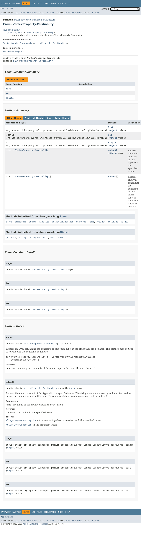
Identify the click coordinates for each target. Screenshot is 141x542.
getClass (11, 237)
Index (60, 3)
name (91, 222)
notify (22, 237)
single (10, 98)
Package (16, 3)
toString (113, 222)
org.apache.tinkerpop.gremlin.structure (34, 20)
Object (113, 130)
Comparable (26, 43)
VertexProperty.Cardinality (39, 32)
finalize (44, 222)
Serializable (10, 43)
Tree (39, 3)
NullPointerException (18, 425)
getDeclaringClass (62, 222)
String (113, 153)
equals (33, 222)
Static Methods (34, 118)
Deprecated (50, 3)
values (112, 176)
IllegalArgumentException (21, 420)
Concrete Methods (58, 118)
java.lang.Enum (16, 32)
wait (45, 237)
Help (67, 3)
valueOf (112, 150)
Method (50, 13)
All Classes (7, 8)
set (8, 93)
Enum (15, 61)
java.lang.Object (11, 30)
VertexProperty (11, 51)
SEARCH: (106, 9)
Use (33, 3)
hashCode (81, 222)
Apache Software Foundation (35, 524)
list (8, 88)
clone (9, 222)
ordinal (101, 222)
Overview (6, 3)
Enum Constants (28, 13)
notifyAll (34, 237)
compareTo (20, 222)
